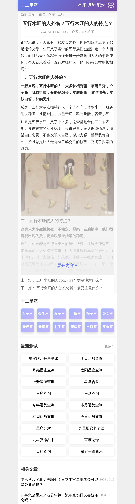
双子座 (59, 314)
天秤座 (27, 327)
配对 (101, 5)
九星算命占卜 (43, 440)
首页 (42, 14)
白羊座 (27, 314)
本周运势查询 (43, 417)
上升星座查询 (43, 382)
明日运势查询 (92, 358)
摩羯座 (75, 327)
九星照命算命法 (92, 428)
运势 (91, 5)
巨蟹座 (75, 314)
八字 (51, 14)
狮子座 (91, 314)
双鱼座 (107, 327)
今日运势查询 (92, 417)
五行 (61, 14)
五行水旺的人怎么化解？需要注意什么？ (69, 280)
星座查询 (43, 393)
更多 (108, 346)
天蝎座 (43, 327)
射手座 (59, 327)
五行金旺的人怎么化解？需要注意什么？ (69, 288)
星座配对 (43, 428)
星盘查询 (91, 393)
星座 (82, 5)
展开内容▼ (67, 265)
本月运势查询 (92, 405)
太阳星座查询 (92, 370)
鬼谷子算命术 (92, 451)
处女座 (107, 314)
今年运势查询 (43, 405)
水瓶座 (91, 327)
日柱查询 (43, 451)
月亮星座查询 (43, 370)
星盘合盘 (91, 382)
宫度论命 (91, 440)
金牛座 (43, 314)
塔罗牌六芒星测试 (43, 358)
